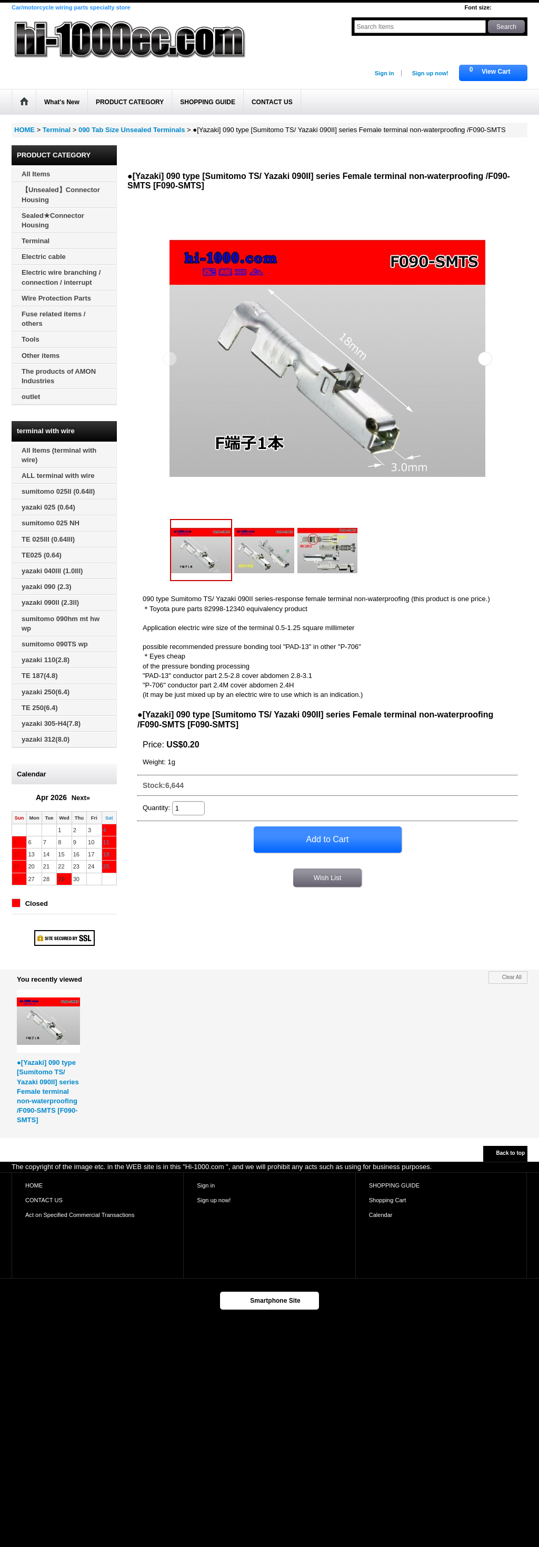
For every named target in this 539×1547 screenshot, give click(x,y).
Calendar (381, 1215)
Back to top (510, 1153)
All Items (36, 174)
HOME (34, 1185)
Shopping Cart (387, 1200)
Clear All (512, 977)
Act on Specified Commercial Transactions (80, 1215)
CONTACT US (44, 1200)
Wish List (328, 878)
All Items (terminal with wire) (59, 455)
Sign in (384, 73)
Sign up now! (430, 73)
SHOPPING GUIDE (394, 1185)
